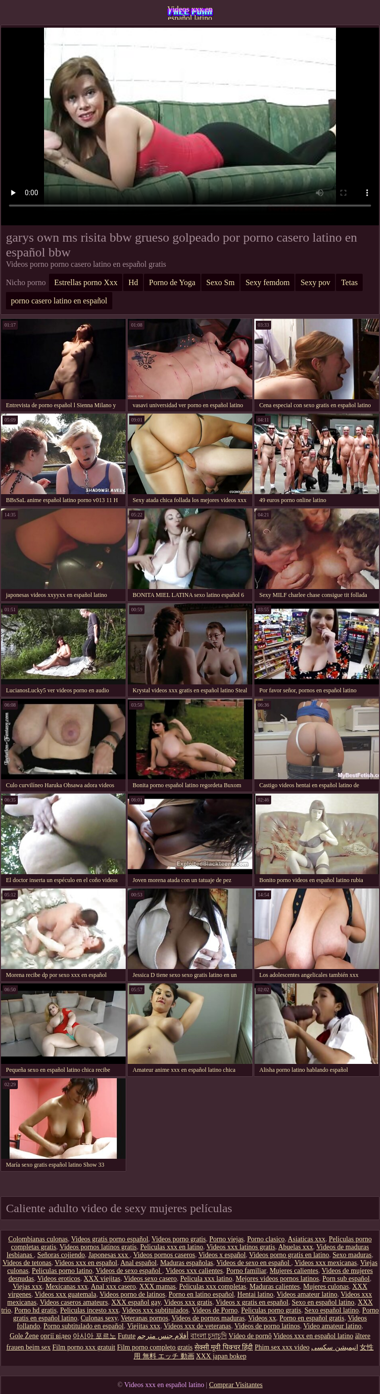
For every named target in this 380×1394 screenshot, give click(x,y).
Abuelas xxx (295, 1247)
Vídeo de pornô (250, 1336)
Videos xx (262, 1318)
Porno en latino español (201, 1294)
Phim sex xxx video (282, 1347)
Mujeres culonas (326, 1286)
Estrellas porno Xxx (85, 282)
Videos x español (222, 1255)
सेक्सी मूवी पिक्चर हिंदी (223, 1347)
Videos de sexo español (128, 1270)
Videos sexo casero (150, 1278)
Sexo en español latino (323, 1302)
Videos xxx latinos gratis (240, 1247)
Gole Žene (24, 1336)
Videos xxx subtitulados (155, 1310)
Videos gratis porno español (109, 1239)
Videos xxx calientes (194, 1270)
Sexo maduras (352, 1255)
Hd (133, 282)
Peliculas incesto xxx (89, 1310)
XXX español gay (135, 1302)
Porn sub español (346, 1278)
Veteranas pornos (144, 1318)
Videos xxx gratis (188, 1302)
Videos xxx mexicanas (325, 1263)
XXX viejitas (102, 1278)
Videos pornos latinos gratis (98, 1247)
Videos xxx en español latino (189, 12)
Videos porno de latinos (132, 1294)
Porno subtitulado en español (84, 1326)
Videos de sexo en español (253, 1263)
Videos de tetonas (26, 1263)
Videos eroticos (58, 1278)
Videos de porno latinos (267, 1326)
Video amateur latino (332, 1326)
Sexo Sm (220, 282)
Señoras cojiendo (61, 1255)
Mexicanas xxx (67, 1286)
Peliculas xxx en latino (171, 1247)
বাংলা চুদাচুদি (208, 1336)
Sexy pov (315, 282)
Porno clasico (266, 1239)
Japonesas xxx (109, 1255)
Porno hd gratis (35, 1310)
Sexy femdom (267, 282)
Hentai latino (256, 1294)
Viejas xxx (27, 1286)
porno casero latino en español (59, 300)
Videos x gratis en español (252, 1302)
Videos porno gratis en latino (289, 1255)
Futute (127, 1336)
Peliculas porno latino (62, 1270)
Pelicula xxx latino (206, 1278)
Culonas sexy (99, 1318)
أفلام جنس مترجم (163, 1336)
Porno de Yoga (172, 282)
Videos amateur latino (307, 1294)
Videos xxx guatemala (65, 1294)
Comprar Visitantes (236, 1385)
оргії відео (56, 1336)
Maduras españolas (186, 1263)
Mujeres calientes (294, 1270)
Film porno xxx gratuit (83, 1347)
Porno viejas (226, 1239)
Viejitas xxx (143, 1326)
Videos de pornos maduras (208, 1318)
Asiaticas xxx (307, 1239)
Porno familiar (246, 1270)
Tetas (349, 282)
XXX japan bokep (221, 1356)
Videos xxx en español (86, 1263)
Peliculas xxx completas (212, 1286)
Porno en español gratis (312, 1318)
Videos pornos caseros (164, 1255)
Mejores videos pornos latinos (277, 1278)
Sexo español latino (331, 1310)
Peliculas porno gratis (271, 1310)
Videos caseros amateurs (74, 1302)
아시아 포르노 (94, 1336)
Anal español (138, 1263)
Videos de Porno (215, 1310)
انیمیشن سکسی (334, 1347)
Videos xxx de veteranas (197, 1326)
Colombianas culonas (38, 1239)
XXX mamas (158, 1286)
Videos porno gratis (178, 1239)
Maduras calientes (274, 1286)
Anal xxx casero (113, 1286)
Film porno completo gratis (154, 1347)
